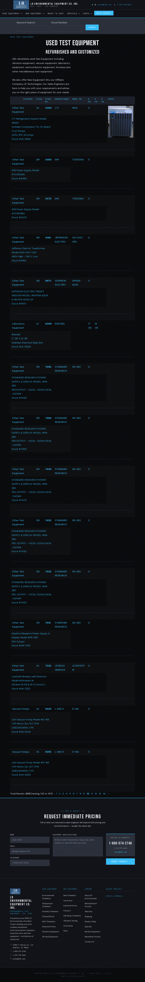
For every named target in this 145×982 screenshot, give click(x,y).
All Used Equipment (50, 937)
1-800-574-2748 (120, 843)
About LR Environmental (91, 896)
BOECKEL (60, 323)
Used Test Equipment (22, 37)
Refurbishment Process (91, 905)
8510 (75, 107)
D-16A (75, 708)
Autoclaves (68, 926)
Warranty (88, 911)
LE (37, 323)
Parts (87, 13)
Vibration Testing (70, 921)
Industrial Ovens (49, 926)
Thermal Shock (48, 916)
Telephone (14, 858)
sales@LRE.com (103, 5)
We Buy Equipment (92, 932)
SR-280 (76, 366)
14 (104, 793)
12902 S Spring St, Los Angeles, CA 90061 (21, 946)
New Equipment (35, 13)
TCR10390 (78, 198)
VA (37, 107)
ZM (38, 159)
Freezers (67, 911)
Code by (64, 976)
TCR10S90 (78, 159)
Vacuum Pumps (20, 708)
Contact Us (89, 942)
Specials (73, 13)
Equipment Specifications (65, 835)
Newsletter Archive (93, 937)
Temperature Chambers (47, 905)
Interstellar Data (76, 976)
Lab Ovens (67, 900)
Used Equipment (12, 13)
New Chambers (69, 895)
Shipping (88, 916)
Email (12, 846)
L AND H (59, 708)
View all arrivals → (115, 896)
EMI (57, 159)
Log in (108, 973)
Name (12, 835)
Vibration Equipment (50, 932)
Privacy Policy (95, 973)
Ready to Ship (56, 13)
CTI (57, 107)
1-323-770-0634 (123, 5)
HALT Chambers (48, 921)
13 (100, 793)
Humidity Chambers (50, 911)
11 (92, 793)
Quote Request (103, 13)
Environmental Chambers (48, 896)
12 (96, 793)
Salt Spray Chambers (72, 916)
